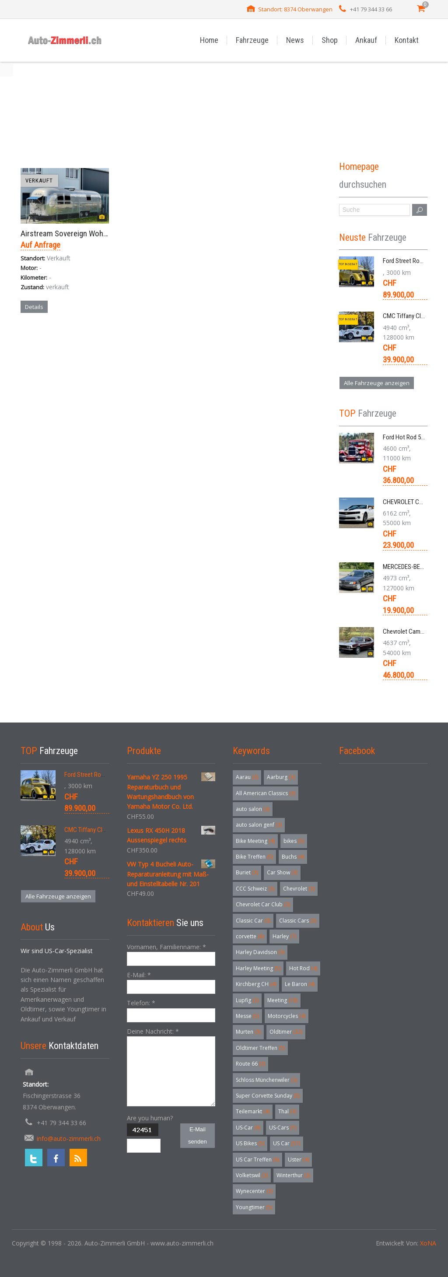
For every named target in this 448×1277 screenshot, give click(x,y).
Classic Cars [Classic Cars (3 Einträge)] (297, 920)
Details (34, 307)
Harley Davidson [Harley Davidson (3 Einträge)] (260, 952)
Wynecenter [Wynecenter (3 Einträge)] (254, 1191)
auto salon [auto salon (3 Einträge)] (253, 809)
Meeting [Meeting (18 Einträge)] (282, 1000)
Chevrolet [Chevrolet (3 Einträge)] (299, 888)
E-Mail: (139, 975)
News (295, 40)
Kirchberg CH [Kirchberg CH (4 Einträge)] (256, 984)
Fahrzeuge (252, 40)
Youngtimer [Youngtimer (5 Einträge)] (254, 1207)
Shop (330, 40)
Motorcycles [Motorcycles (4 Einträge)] (286, 1016)
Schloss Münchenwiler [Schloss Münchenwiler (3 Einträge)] (266, 1080)
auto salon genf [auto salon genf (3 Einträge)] (259, 824)
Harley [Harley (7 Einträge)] (284, 936)
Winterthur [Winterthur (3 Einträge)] (293, 1175)
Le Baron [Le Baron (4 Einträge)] (300, 984)
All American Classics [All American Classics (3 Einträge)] (265, 793)
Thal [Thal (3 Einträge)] (287, 1111)
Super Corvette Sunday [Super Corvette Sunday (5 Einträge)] (268, 1095)
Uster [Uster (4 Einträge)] (298, 1159)
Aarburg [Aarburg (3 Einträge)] (281, 777)
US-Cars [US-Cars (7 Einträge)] (282, 1127)
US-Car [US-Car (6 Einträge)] (248, 1127)
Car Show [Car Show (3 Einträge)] (282, 872)
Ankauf (366, 40)
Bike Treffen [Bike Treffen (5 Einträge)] (254, 856)
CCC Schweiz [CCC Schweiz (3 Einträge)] (255, 888)
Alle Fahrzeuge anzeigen (377, 383)
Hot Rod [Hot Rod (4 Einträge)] (303, 968)
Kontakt (407, 40)
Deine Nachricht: (153, 1031)
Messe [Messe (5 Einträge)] (247, 1016)
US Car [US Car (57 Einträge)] (286, 1143)
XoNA (428, 1243)
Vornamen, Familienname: (166, 947)
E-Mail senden (197, 1135)
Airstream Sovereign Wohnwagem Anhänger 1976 (101, 233)
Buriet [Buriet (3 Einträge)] (247, 872)
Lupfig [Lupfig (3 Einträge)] (247, 1000)
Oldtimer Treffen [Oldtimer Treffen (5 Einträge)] (260, 1048)
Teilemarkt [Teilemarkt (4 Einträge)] (253, 1111)
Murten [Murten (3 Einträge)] (248, 1031)
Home (209, 40)
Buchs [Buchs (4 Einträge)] (293, 856)
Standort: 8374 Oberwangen (295, 9)
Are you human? (150, 1118)
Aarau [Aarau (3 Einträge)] (247, 777)
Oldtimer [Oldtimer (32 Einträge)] (286, 1031)
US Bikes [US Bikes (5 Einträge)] (250, 1143)
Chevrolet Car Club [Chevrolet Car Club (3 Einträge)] (263, 904)
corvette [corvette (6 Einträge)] (250, 936)
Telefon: (141, 1003)
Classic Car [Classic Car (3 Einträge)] (253, 920)
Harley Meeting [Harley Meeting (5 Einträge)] (258, 968)
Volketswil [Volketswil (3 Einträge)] (252, 1175)
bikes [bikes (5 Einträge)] (294, 841)
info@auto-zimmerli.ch (69, 1138)
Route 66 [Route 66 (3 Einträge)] (250, 1063)
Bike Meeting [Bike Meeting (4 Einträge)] (255, 841)
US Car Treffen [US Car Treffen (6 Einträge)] (257, 1159)
